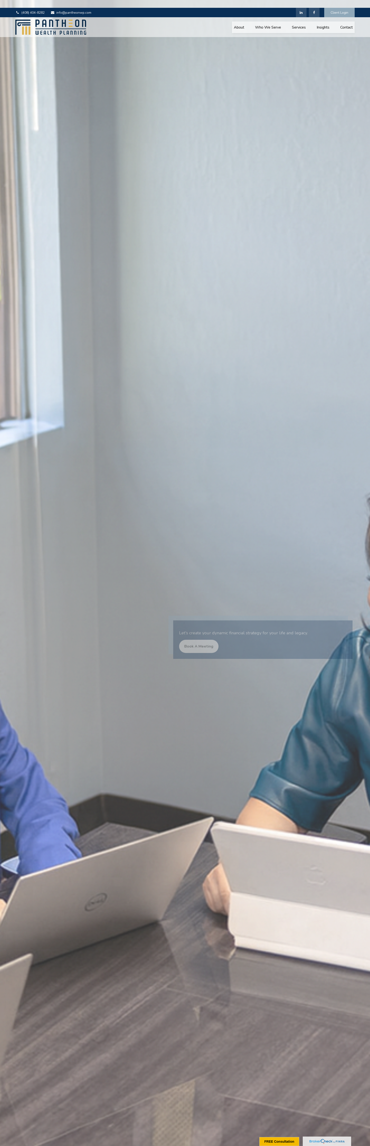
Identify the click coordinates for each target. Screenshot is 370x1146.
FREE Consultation (279, 1141)
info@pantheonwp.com (70, 5)
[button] (239, 19)
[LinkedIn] (301, 4)
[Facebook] (314, 4)
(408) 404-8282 (30, 5)
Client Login (339, 5)
